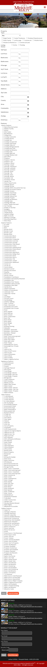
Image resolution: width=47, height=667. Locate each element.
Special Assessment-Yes (11, 465)
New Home (7, 444)
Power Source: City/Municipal (13, 533)
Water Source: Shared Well (12, 579)
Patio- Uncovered (9, 305)
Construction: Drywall (10, 242)
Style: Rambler (8, 485)
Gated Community (9, 288)
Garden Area (8, 287)
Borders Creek (8, 231)
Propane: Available (9, 546)
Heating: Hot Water (10, 194)
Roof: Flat (7, 318)
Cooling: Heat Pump (10, 143)
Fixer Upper (7, 419)
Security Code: (5, 647)
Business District (9, 412)
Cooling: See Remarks (10, 150)
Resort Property (9, 452)
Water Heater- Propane (11, 391)
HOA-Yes (7, 424)
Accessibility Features (10, 404)
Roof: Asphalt (8, 311)
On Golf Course (8, 298)
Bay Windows (8, 133)
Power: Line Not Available (12, 539)
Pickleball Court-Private (11, 308)
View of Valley (8, 357)
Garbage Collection (10, 511)
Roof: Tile (7, 324)
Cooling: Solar (8, 151)
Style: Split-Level (9, 341)
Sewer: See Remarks (10, 571)
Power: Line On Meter (10, 541)
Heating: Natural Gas (10, 196)
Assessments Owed (10, 406)
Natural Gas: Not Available (12, 520)
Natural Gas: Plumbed (10, 521)
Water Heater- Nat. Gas (11, 389)
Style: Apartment (9, 338)
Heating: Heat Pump (10, 193)
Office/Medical (8, 447)
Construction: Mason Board (12, 249)
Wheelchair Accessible (11, 506)
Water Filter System (10, 384)
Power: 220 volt (9, 536)
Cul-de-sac (7, 265)
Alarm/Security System (11, 127)
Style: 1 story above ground (12, 470)
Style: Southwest (9, 488)
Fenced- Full (7, 273)
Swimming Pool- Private (11, 346)
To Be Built (7, 498)
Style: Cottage (8, 480)
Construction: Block (10, 236)
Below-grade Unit (9, 411)
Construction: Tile (9, 259)
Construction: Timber (10, 260)
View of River (8, 356)
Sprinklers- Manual (9, 333)
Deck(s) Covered (9, 269)
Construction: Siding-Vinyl (12, 254)
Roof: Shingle (8, 323)
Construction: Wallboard (11, 262)
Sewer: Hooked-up (9, 566)
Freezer (6, 366)
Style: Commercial (9, 475)
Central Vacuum (9, 363)
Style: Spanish (8, 490)
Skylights (7, 209)
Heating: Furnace (9, 191)
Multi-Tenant (8, 442)
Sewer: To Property (10, 572)
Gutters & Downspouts (11, 290)
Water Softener (8, 392)
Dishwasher (7, 364)
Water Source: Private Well (12, 577)
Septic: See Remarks (10, 564)
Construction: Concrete (11, 241)
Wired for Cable (9, 589)
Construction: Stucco (10, 257)
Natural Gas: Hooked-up (11, 518)
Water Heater (8, 386)
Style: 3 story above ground (12, 336)
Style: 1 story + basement (11, 468)
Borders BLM (8, 229)
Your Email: (4, 636)
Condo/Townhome (19, 38)
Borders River (8, 234)
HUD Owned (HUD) (10, 429)
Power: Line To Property (11, 543)
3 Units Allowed (9, 399)
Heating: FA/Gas (9, 186)
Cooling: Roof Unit (9, 148)
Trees (6, 347)
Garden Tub (7, 181)
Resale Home (8, 450)
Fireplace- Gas (8, 161)
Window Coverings (9, 217)
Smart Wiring (8, 211)
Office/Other (8, 449)
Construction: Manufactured (12, 247)
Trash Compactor (9, 379)
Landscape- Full (8, 292)
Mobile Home (38, 40)
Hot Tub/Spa (8, 206)
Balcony (6, 226)
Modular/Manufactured (35, 38)
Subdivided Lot (8, 495)
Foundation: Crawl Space (11, 277)
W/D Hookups (8, 381)
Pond (5, 310)
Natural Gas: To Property (11, 525)
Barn (5, 227)
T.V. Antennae (8, 574)
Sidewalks (7, 328)
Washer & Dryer (9, 382)
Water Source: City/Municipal (13, 576)
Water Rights (8, 504)
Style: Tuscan (8, 493)
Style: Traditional (9, 491)
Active (15, 45)
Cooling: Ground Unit (10, 142)
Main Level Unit (8, 435)
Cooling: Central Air (10, 137)
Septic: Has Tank (9, 558)
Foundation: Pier (9, 280)
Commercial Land (24, 42)
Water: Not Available (10, 584)
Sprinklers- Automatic (10, 329)
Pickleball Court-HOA (11, 306)
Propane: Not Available (11, 549)
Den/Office (7, 156)
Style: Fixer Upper (9, 339)
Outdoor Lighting (9, 301)
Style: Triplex (8, 343)
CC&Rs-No (7, 414)
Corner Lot (7, 264)
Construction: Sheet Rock (11, 252)
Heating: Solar (8, 201)
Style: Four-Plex (8, 483)
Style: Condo (8, 477)
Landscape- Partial (9, 293)
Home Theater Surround (11, 204)
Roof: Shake (7, 321)
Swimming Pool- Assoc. (11, 344)
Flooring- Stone (8, 171)
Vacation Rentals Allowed (11, 503)
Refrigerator (8, 377)
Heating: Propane (9, 197)
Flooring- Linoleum (9, 170)
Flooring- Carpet (9, 165)
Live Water (7, 297)
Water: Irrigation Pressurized (12, 582)
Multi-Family (7, 40)
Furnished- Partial (9, 179)
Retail (6, 455)
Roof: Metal (7, 320)
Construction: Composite (11, 239)
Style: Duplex (8, 481)
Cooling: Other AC (9, 145)
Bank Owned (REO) (10, 409)
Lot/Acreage (17, 40)
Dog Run (6, 272)
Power (6, 531)
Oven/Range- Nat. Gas (11, 374)
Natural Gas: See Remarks (12, 523)
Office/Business (9, 445)
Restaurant (7, 454)
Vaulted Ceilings (9, 214)
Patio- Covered (8, 303)
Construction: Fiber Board (12, 244)
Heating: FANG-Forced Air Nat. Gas (15, 188)
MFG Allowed (8, 437)
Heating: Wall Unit (9, 202)
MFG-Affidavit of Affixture (12, 439)
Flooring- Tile (8, 173)
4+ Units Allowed (9, 401)
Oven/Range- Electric (10, 373)
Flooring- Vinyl (8, 174)
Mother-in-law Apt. (10, 207)
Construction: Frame (10, 246)
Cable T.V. (7, 510)
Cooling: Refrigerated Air (11, 147)
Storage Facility (8, 467)
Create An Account (21, 3)
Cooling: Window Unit (10, 155)
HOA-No (7, 422)
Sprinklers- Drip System (11, 331)
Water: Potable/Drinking (11, 585)
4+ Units (6, 224)
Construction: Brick (10, 237)
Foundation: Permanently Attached (14, 278)
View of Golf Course (10, 351)
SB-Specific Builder (10, 457)
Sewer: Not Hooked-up (11, 569)
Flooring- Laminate (9, 168)
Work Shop (7, 220)
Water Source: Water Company (13, 581)
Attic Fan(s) (7, 132)
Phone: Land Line (9, 528)
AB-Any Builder (8, 403)
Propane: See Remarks (10, 553)
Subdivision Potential (10, 496)
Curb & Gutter (8, 267)
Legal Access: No (9, 432)
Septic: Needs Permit (10, 559)
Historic (6, 421)
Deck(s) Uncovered (10, 270)
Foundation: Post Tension (11, 282)
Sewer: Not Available (10, 567)
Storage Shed (8, 334)
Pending (22, 45)
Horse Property (8, 426)
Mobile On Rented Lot (10, 42)
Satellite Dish (8, 554)
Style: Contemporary (10, 478)
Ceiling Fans (7, 135)
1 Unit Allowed (8, 396)
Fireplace (7, 158)
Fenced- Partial (8, 275)
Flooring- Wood (9, 176)
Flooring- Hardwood (10, 166)
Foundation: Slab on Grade (12, 283)
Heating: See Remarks (10, 199)
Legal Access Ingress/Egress (12, 431)
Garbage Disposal (9, 368)
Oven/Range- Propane (10, 376)
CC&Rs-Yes (7, 416)
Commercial (27, 40)
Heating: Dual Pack (10, 513)
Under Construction (10, 500)
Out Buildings (8, 300)
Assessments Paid (9, 408)
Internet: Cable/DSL (10, 515)
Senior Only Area (9, 460)
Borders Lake (8, 232)
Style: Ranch (7, 486)
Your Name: (4, 630)
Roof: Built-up (8, 313)
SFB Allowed (8, 462)
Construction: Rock (10, 250)
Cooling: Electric (9, 138)
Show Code (5, 650)
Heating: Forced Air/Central (12, 189)
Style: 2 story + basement (11, 472)
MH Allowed (8, 440)
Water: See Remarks (10, 587)
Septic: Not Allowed (10, 562)
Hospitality (7, 427)
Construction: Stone (10, 255)
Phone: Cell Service (9, 526)
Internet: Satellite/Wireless (12, 516)
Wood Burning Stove (10, 219)
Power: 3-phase (8, 538)
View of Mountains (9, 354)
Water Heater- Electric (11, 387)
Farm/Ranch (7, 417)
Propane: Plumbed (9, 551)
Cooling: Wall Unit (9, 153)
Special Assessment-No (11, 463)
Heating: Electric (9, 184)
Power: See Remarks (10, 544)
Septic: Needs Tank (10, 561)
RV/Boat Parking (9, 326)
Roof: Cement (8, 315)
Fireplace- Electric (9, 160)
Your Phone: (4, 641)
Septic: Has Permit (9, 556)
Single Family (7, 38)
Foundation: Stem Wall (10, 285)
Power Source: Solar (10, 535)
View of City (7, 349)
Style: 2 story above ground (12, 473)
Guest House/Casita (10, 183)
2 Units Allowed (9, 398)
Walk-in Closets (9, 216)
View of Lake (8, 352)
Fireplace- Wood (9, 163)
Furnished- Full (8, 178)
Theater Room (8, 212)
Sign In (30, 3)
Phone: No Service (9, 530)
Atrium (6, 130)
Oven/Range (8, 371)
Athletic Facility (9, 128)
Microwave (7, 369)
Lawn (5, 295)
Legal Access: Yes (9, 434)
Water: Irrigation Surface (11, 359)
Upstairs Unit (8, 501)
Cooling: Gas (8, 140)
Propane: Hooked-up (10, 548)
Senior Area (7, 458)
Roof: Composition (9, 316)
